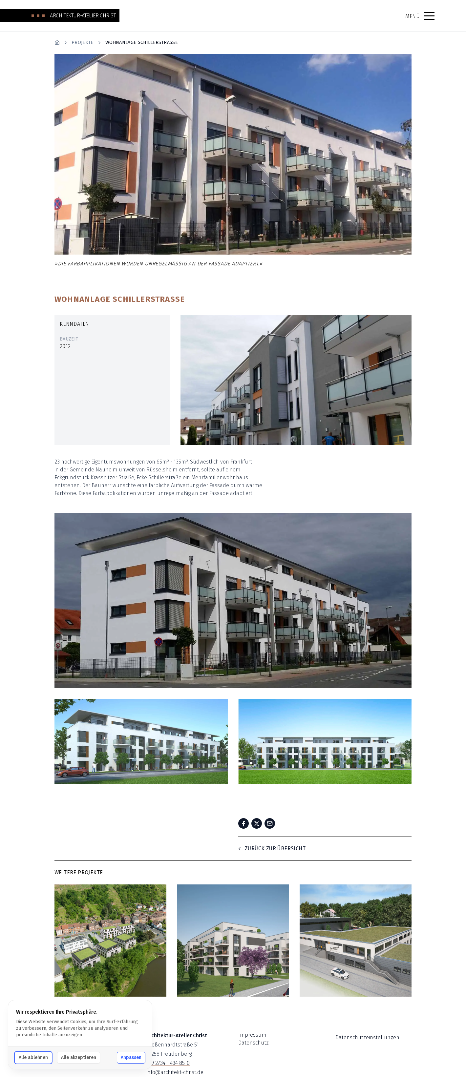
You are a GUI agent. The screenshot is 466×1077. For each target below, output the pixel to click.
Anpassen (131, 1057)
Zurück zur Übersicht (271, 848)
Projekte (83, 42)
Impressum (252, 1035)
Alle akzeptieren (78, 1057)
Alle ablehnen (33, 1057)
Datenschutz (253, 1043)
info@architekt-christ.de (174, 1072)
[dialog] (80, 1034)
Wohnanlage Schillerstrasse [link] (141, 42)
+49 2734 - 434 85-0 (168, 1063)
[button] (429, 16)
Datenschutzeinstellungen (367, 1037)
